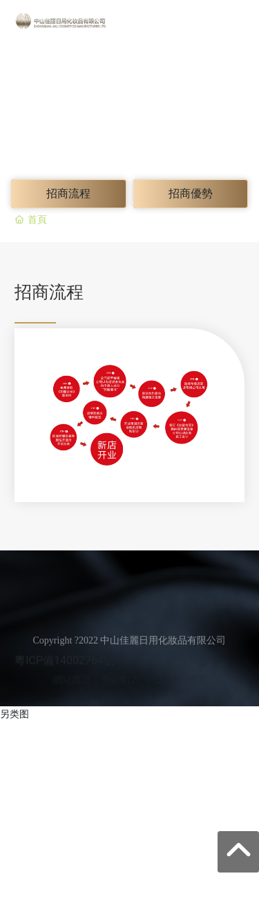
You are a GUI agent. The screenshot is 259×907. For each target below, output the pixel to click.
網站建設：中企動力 (96, 680)
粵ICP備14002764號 (65, 660)
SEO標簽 (187, 680)
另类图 (14, 713)
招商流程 (68, 193)
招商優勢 (191, 193)
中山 (154, 680)
